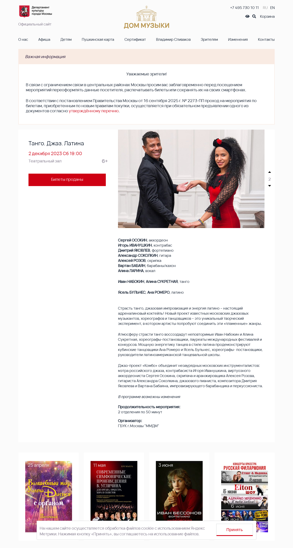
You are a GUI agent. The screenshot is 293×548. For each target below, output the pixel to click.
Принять (234, 529)
